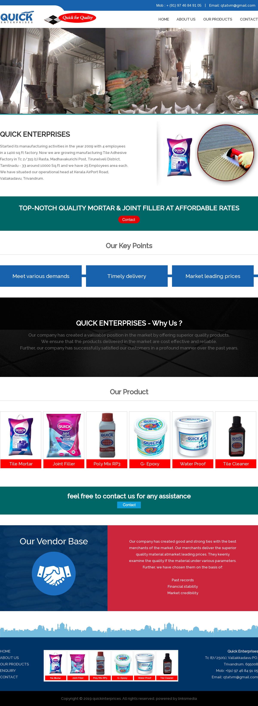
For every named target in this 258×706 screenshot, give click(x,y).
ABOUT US (186, 19)
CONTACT (249, 19)
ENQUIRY (8, 670)
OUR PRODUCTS (217, 19)
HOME (163, 19)
